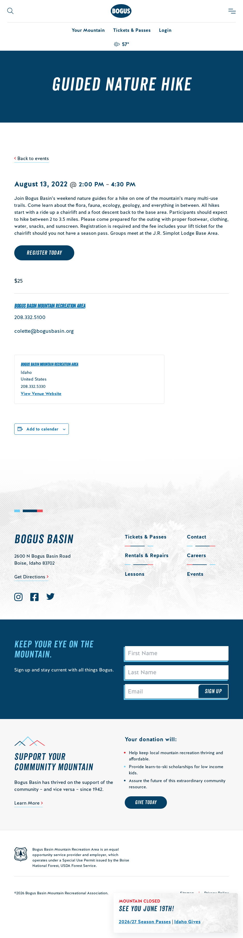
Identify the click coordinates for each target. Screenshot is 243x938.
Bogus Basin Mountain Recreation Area (49, 306)
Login (165, 30)
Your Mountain (88, 30)
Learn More (27, 803)
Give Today (146, 802)
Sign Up (213, 691)
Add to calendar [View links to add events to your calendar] (42, 429)
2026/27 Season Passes (145, 922)
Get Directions (29, 577)
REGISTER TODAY (44, 252)
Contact (196, 536)
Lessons (134, 574)
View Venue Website (41, 393)
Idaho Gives (187, 922)
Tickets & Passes (132, 30)
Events (195, 574)
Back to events (33, 158)
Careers (196, 555)
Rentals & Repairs (146, 555)
